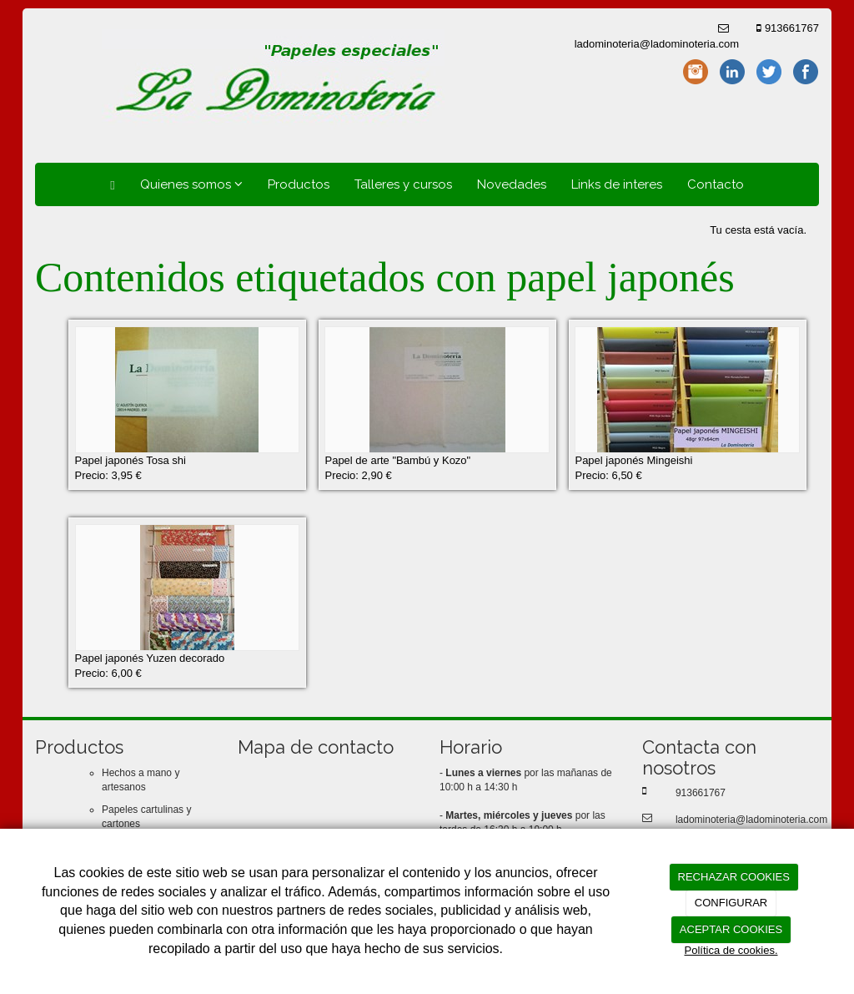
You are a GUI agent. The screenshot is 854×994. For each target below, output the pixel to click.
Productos (298, 184)
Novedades (511, 184)
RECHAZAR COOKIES (734, 876)
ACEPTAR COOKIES (731, 929)
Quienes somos (191, 184)
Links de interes (616, 184)
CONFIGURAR (731, 902)
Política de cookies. (730, 950)
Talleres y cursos (403, 184)
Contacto (715, 184)
